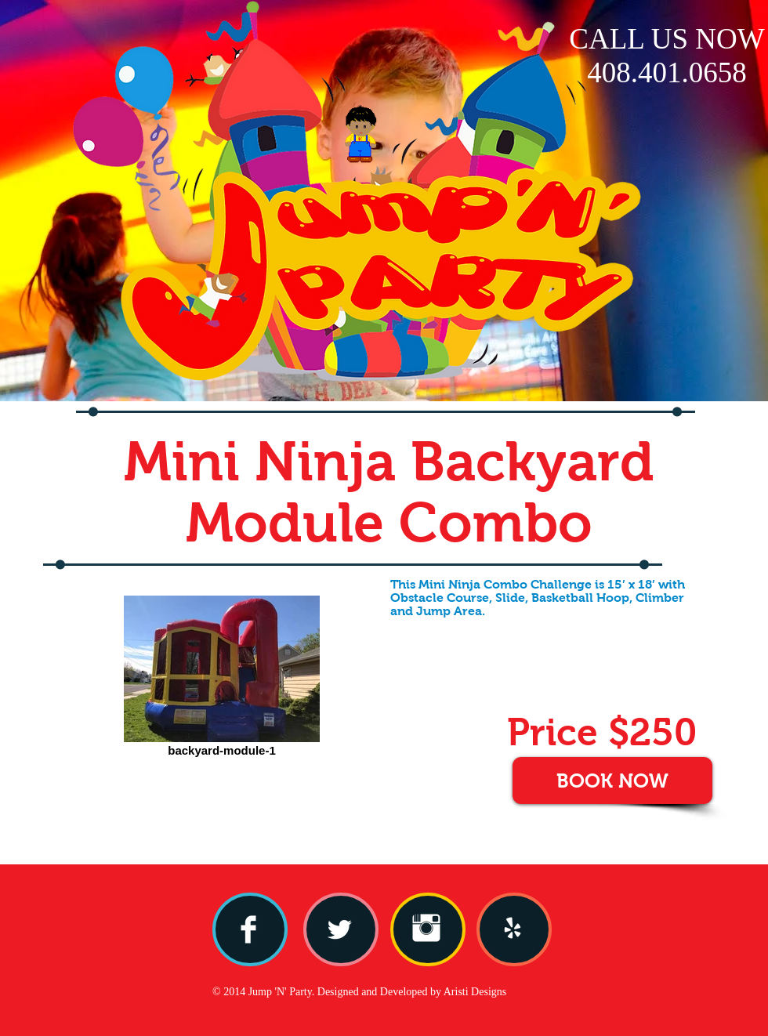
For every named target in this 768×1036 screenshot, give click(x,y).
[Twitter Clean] (339, 929)
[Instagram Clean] (426, 928)
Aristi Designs (475, 992)
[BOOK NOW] (612, 780)
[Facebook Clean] (248, 929)
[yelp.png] (512, 928)
